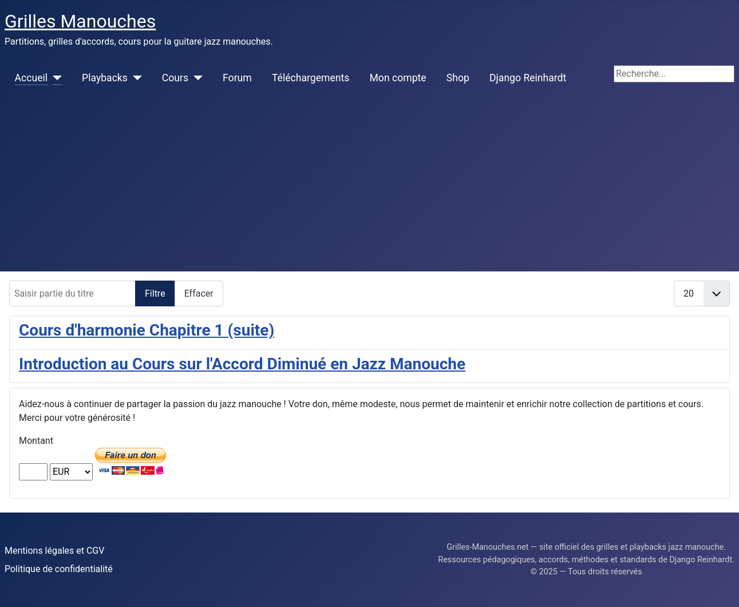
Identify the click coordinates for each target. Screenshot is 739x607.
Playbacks (105, 78)
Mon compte (398, 78)
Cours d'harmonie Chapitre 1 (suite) (146, 330)
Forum (237, 78)
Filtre (155, 293)
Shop (457, 78)
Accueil (31, 78)
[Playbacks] (135, 77)
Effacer (199, 293)
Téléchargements (310, 78)
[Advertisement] (369, 185)
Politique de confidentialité (59, 568)
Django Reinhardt (527, 78)
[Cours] (195, 77)
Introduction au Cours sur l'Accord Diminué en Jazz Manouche (242, 363)
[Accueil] (55, 77)
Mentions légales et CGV (54, 550)
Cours (175, 78)
